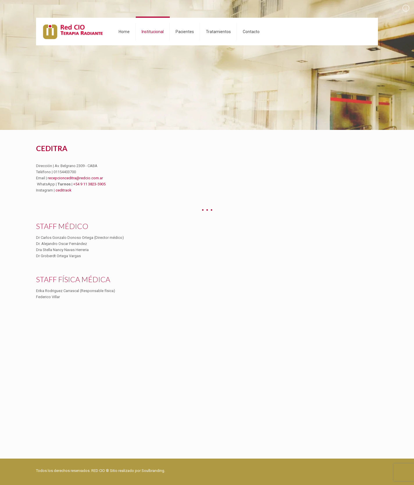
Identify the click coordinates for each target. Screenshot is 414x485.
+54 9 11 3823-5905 (89, 184)
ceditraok (64, 190)
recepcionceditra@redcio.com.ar (75, 178)
